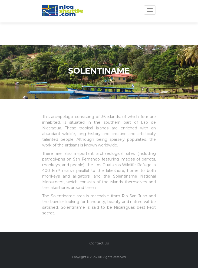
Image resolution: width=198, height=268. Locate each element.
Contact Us (99, 243)
